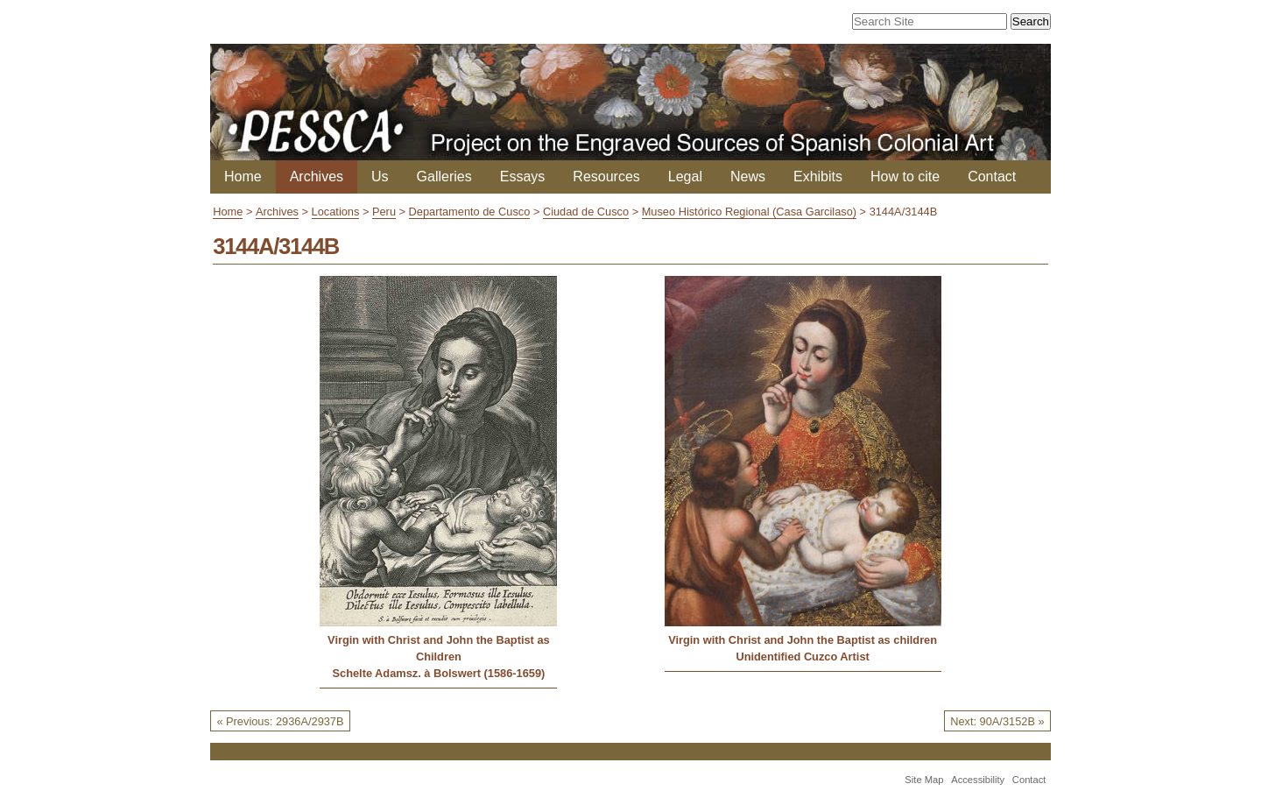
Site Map (924, 779)
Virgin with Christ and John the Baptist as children (802, 639)
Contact (992, 176)
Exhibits (817, 176)
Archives (316, 176)
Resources (606, 176)
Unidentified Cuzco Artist (802, 656)
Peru (384, 211)
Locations (336, 211)
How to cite (905, 176)
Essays (523, 176)
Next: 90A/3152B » (997, 721)
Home (243, 176)
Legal (685, 176)
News (747, 176)
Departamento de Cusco (470, 211)
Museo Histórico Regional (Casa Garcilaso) (749, 211)
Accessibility (977, 779)
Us (380, 176)
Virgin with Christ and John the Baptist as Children (439, 648)
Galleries (444, 176)
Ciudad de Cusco (586, 211)
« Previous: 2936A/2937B (279, 721)
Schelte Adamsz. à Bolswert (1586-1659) (439, 673)
